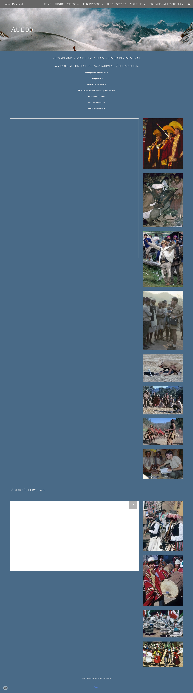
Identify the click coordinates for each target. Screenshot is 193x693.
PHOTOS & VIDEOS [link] (65, 4)
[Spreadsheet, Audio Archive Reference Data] (74, 188)
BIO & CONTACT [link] (116, 4)
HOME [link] (47, 4)
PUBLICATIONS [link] (91, 4)
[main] (67, 30)
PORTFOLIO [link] (135, 4)
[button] (189, 4)
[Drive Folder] (74, 536)
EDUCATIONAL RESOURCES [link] (165, 4)
